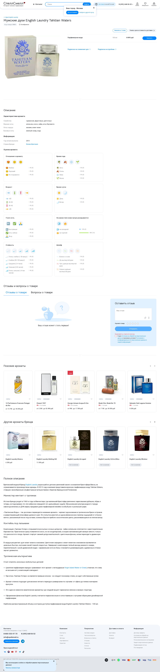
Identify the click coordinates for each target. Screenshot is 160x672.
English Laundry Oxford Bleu (109, 459)
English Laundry (32, 485)
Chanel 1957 (41, 403)
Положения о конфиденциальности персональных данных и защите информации (132, 340)
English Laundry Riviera (14, 459)
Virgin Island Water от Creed (76, 568)
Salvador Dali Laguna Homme (140, 403)
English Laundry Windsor (138, 459)
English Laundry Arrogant (77, 459)
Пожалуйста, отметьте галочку (125, 334)
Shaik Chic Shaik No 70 (107, 403)
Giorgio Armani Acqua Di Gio (78, 403)
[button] (150, 366)
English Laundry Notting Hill (47, 459)
